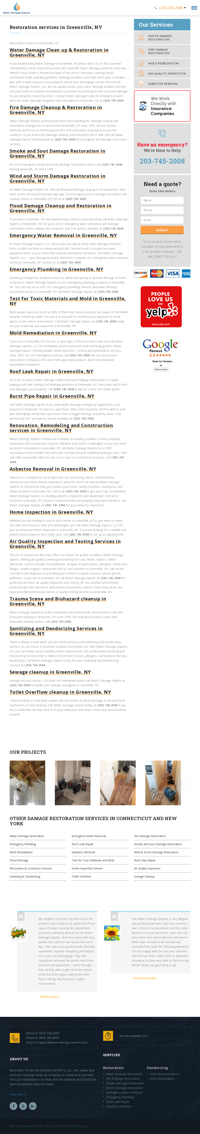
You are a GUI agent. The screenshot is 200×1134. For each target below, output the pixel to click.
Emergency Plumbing (23, 844)
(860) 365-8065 (49, 1038)
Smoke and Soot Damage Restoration (158, 844)
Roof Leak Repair (82, 844)
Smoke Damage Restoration (125, 1083)
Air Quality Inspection (162, 73)
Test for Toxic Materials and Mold (93, 860)
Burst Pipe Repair (145, 860)
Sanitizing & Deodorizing (25, 876)
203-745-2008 (162, 160)
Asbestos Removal (158, 84)
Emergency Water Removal (89, 836)
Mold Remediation (158, 63)
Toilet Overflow (81, 876)
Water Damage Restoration (155, 37)
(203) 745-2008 (170, 7)
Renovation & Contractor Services (31, 868)
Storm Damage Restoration (124, 1088)
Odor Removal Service (165, 1074)
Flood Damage (19, 860)
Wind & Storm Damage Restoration (156, 852)
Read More (18, 1094)
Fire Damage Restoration (153, 51)
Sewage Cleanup (144, 876)
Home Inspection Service (87, 868)
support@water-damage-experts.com (62, 1042)
